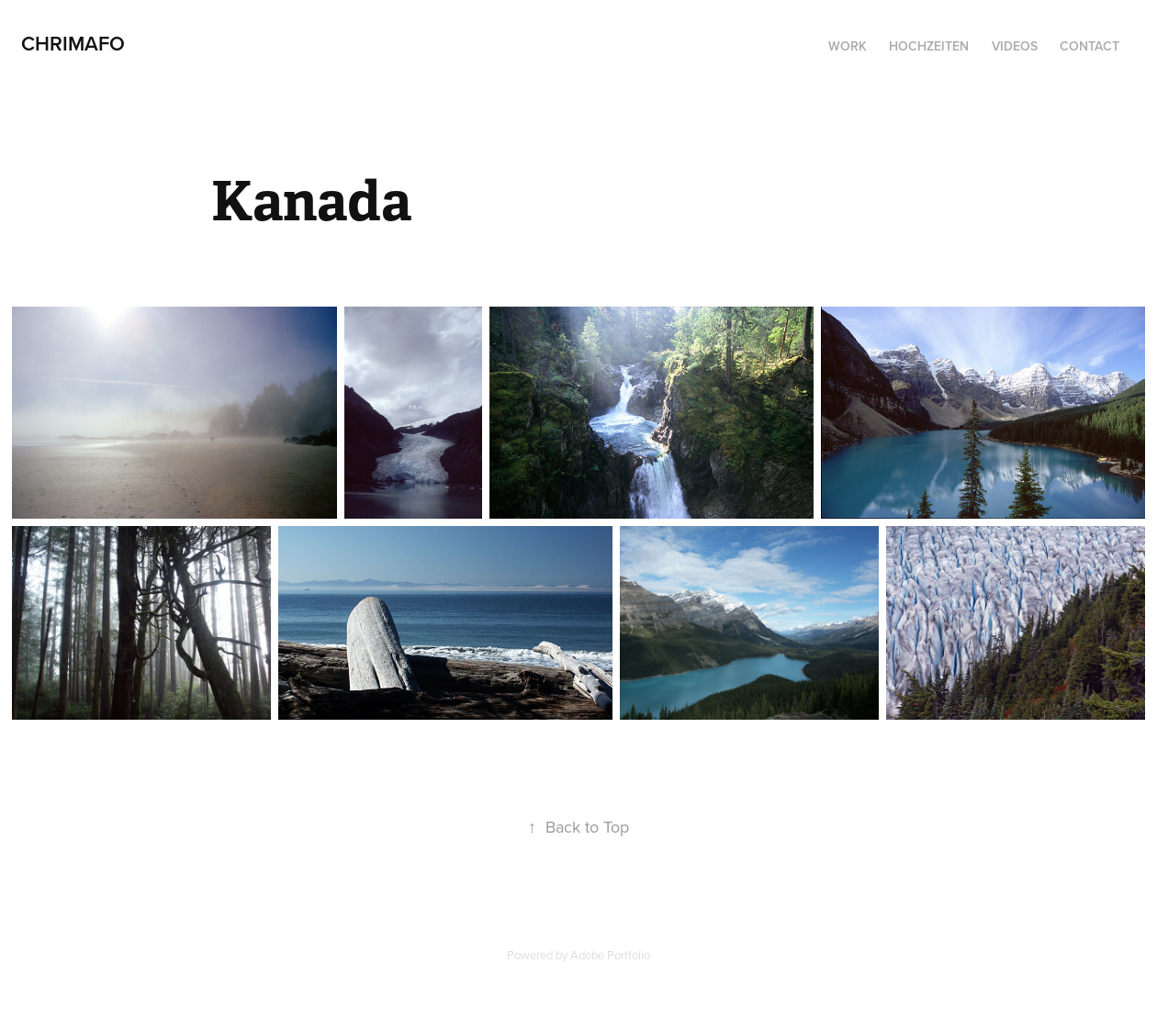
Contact (1089, 46)
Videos (1015, 46)
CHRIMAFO (73, 43)
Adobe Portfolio (610, 954)
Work (847, 46)
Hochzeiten (929, 46)
